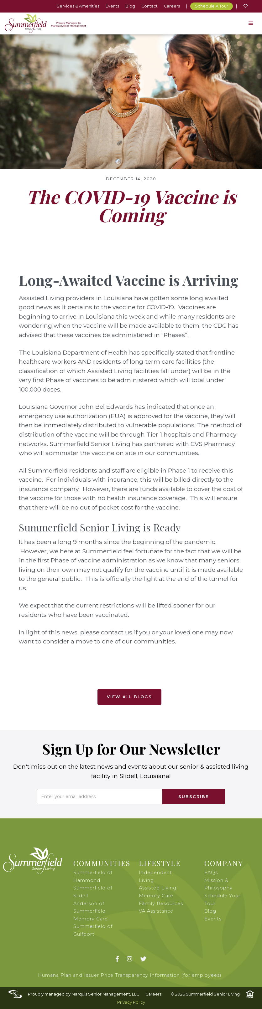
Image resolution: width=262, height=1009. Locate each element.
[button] (251, 23)
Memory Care (156, 896)
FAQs (211, 872)
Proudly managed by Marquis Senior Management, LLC (83, 994)
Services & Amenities (78, 6)
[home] (45, 23)
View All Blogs (129, 696)
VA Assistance (156, 911)
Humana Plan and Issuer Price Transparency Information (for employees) (130, 975)
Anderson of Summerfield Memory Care (90, 911)
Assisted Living (157, 888)
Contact (149, 6)
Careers (172, 6)
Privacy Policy (131, 1002)
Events (112, 6)
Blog (130, 6)
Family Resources (161, 903)
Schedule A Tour (211, 6)
